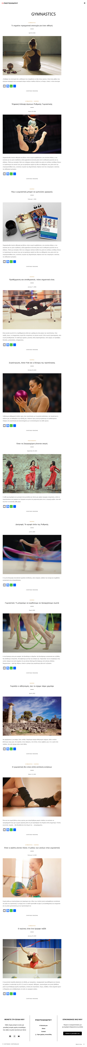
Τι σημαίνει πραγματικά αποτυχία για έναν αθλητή (32, 26)
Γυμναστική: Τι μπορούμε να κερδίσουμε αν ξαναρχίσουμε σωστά (32, 603)
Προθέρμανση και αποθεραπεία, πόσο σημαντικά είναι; (32, 280)
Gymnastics (32, 22)
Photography (32, 440)
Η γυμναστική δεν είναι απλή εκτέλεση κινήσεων (32, 767)
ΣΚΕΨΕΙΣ (36, 101)
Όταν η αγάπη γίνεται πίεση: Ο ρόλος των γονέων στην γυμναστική (32, 848)
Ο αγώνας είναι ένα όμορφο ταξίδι (32, 929)
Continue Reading (32, 91)
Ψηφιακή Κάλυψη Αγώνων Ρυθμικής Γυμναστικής (32, 104)
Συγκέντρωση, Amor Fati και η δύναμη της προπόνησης (32, 363)
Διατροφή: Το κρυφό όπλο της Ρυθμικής (32, 524)
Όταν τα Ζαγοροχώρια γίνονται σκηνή (32, 444)
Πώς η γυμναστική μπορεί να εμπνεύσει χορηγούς (32, 192)
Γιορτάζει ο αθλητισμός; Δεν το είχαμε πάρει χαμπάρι (32, 686)
